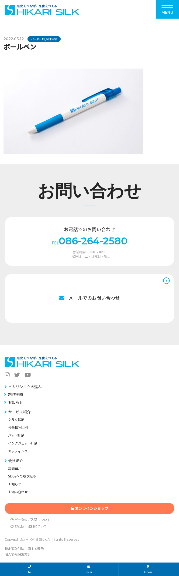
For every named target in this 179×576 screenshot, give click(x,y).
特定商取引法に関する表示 (24, 548)
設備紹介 (14, 468)
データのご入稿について (30, 519)
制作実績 (51, 39)
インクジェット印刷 (23, 443)
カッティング (18, 451)
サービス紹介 (19, 412)
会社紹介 (15, 460)
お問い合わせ (18, 492)
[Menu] (167, 9)
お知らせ (15, 402)
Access (148, 569)
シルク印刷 (16, 419)
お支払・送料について (28, 526)
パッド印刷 (38, 39)
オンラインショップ (89, 508)
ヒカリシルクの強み (25, 386)
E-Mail (89, 569)
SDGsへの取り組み (22, 476)
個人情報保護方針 (18, 554)
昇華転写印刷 (18, 427)
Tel (29, 569)
